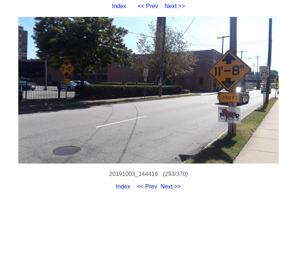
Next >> (175, 6)
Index (119, 6)
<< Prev (148, 6)
